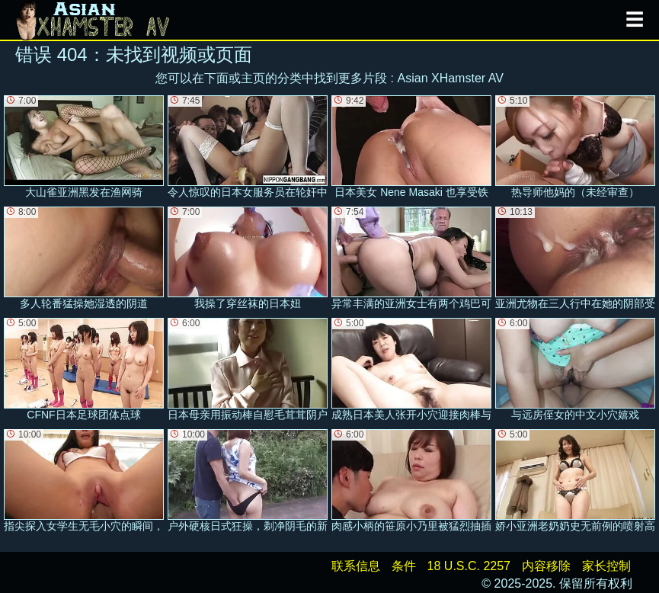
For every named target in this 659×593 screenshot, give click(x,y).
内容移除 (546, 565)
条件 (404, 565)
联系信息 (355, 565)
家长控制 (606, 565)
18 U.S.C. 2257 (468, 565)
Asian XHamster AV (451, 78)
